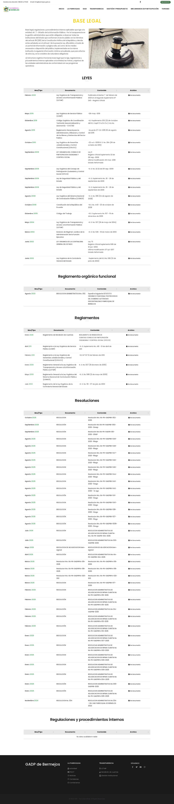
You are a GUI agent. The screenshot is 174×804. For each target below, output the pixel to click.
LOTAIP (102, 768)
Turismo (165, 9)
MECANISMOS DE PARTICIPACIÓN (144, 9)
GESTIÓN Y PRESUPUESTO (116, 9)
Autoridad (72, 768)
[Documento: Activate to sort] (71, 90)
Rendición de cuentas (108, 772)
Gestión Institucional (108, 775)
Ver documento (134, 95)
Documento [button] (70, 90)
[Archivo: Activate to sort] (134, 90)
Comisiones (73, 779)
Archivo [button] (133, 90)
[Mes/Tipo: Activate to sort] (39, 90)
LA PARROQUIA (72, 9)
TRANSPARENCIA (96, 9)
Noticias (72, 775)
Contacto (165, 2)
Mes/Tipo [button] (38, 90)
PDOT (71, 772)
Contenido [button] (101, 90)
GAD (84, 9)
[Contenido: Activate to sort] (103, 90)
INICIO (60, 9)
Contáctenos (74, 783)
